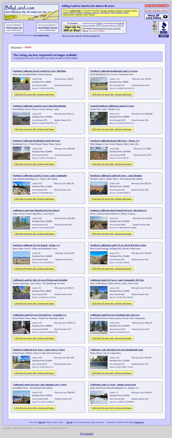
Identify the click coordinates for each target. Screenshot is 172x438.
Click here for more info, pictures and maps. (34, 94)
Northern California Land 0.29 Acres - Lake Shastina (116, 175)
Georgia (66, 12)
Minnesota (88, 12)
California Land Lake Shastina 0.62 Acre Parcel (36, 210)
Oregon (125, 12)
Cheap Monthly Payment (47, 28)
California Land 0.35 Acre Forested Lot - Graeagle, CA (39, 315)
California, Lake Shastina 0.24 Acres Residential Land (116, 349)
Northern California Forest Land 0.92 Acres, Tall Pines (39, 71)
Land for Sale (75, 11)
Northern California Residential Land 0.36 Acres (36, 140)
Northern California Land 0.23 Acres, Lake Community (40, 175)
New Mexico (105, 12)
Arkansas (111, 11)
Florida (134, 11)
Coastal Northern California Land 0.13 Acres (112, 106)
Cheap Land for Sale (14, 28)
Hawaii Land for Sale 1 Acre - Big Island (107, 28)
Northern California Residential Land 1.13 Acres (114, 71)
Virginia (92, 14)
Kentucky (79, 12)
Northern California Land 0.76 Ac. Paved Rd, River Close (118, 245)
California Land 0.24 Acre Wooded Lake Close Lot (114, 315)
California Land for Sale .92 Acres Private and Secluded (40, 280)
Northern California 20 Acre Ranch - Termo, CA (36, 245)
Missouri (96, 12)
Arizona (104, 11)
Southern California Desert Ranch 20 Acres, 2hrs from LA (118, 210)
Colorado (127, 11)
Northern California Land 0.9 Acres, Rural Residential (39, 106)
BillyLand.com (16, 47)
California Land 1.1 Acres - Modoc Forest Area (113, 384)
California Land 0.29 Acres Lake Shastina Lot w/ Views (40, 384)
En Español (86, 433)
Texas (85, 14)
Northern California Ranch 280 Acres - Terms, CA (114, 140)
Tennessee (78, 14)
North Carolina (116, 12)
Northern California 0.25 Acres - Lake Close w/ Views (39, 349)
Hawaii (72, 12)
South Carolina (68, 14)
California (119, 11)
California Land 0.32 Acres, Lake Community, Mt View (117, 280)
